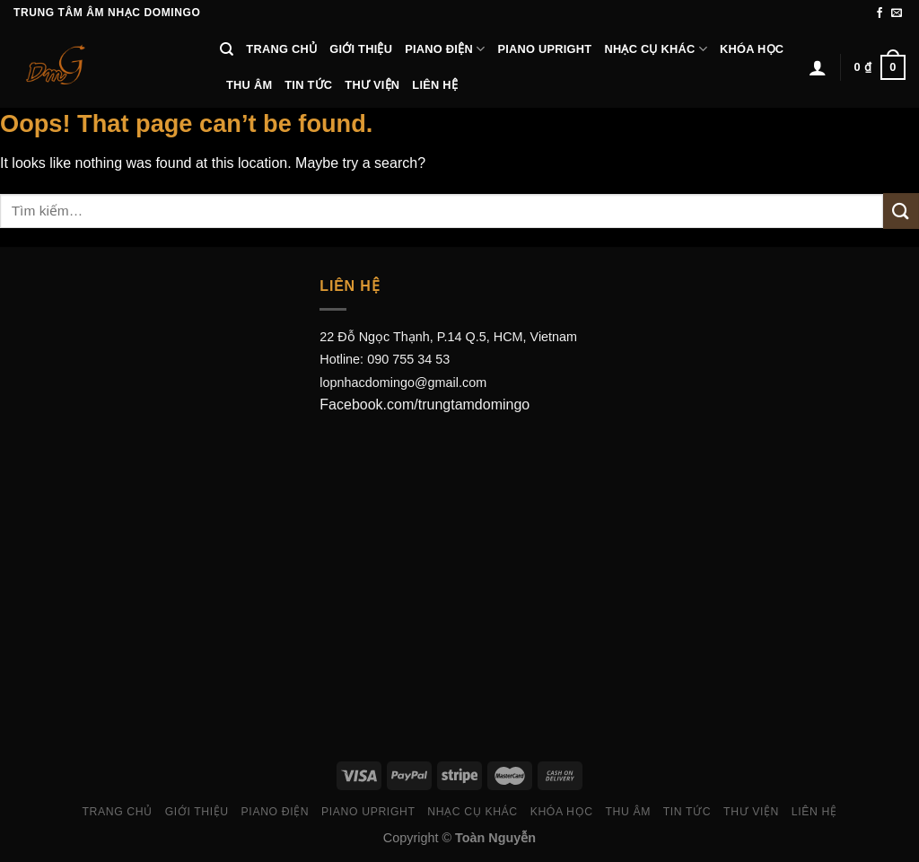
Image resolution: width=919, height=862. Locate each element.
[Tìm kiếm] (226, 49)
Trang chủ (281, 49)
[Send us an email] (896, 13)
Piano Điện (445, 48)
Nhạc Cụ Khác (655, 48)
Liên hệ (435, 85)
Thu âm (249, 85)
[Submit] (901, 210)
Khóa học (751, 49)
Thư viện (372, 85)
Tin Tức (308, 85)
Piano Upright (544, 49)
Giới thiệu (360, 49)
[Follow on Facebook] (879, 13)
